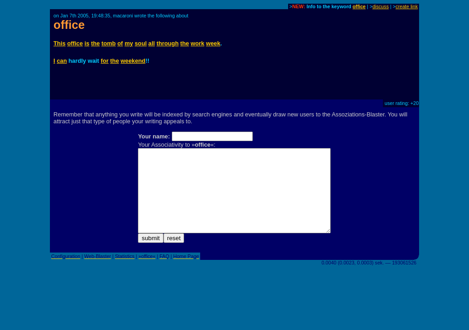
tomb (108, 43)
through (168, 43)
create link (407, 6)
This (59, 43)
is (86, 43)
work (197, 43)
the (95, 43)
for (105, 60)
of (120, 43)
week (213, 43)
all (151, 43)
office (359, 6)
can (62, 60)
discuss (380, 6)
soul (141, 43)
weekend (132, 60)
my (129, 43)
